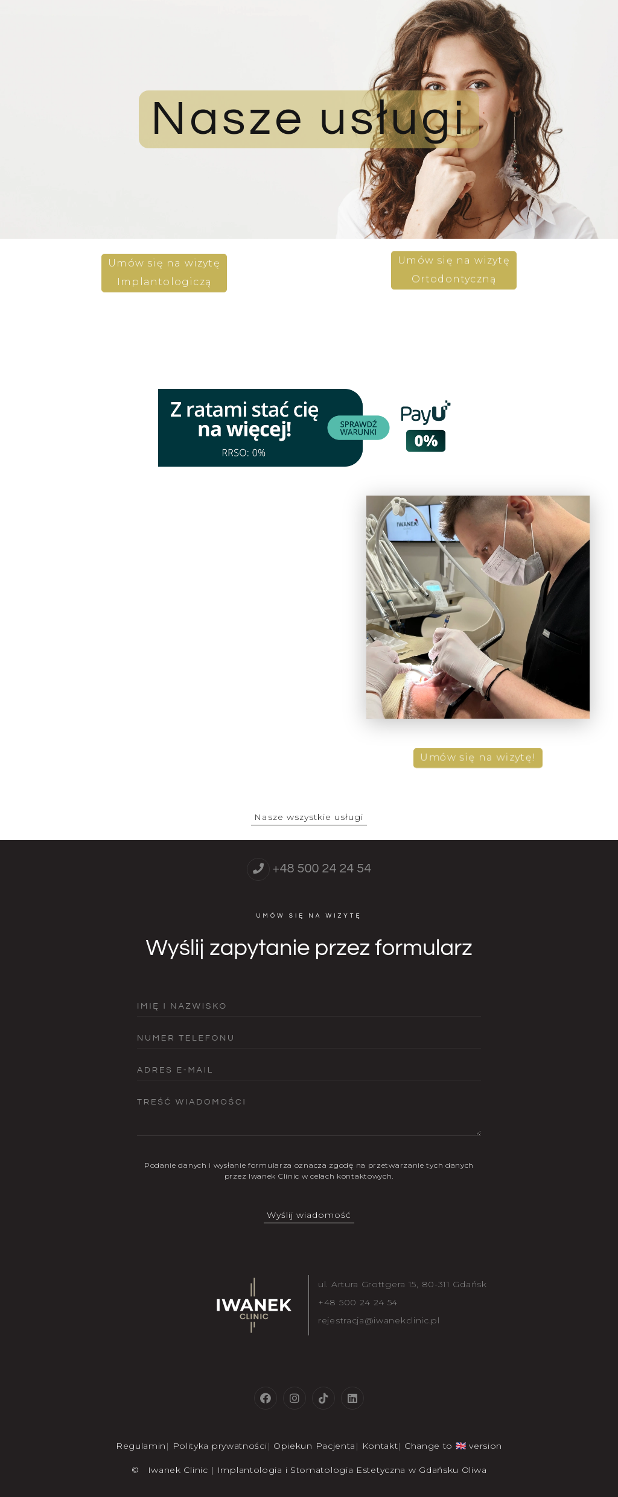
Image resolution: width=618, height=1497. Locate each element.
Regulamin (141, 1445)
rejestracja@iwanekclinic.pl (379, 1320)
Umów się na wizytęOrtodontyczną (454, 273)
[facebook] (265, 1398)
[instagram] (294, 1398)
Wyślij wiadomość (309, 1214)
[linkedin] (352, 1398)
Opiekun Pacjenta (314, 1445)
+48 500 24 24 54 (321, 868)
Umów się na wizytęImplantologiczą (164, 268)
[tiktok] (323, 1398)
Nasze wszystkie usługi (308, 817)
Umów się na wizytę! (478, 753)
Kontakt (380, 1445)
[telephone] (258, 869)
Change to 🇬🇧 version (453, 1445)
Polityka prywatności (220, 1445)
